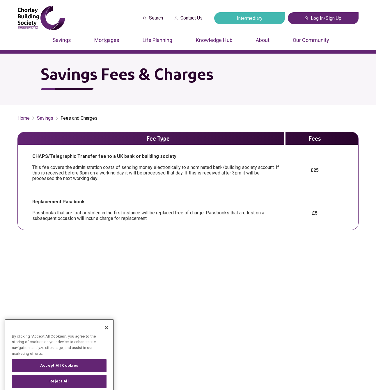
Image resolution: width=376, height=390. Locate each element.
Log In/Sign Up (323, 18)
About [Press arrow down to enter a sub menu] (262, 40)
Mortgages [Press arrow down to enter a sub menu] (106, 40)
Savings (45, 118)
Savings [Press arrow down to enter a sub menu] (62, 40)
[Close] (106, 340)
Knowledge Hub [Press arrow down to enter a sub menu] (214, 40)
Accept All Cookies (59, 378)
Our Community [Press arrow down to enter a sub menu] (311, 40)
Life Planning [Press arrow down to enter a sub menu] (157, 40)
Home (23, 118)
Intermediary (250, 18)
